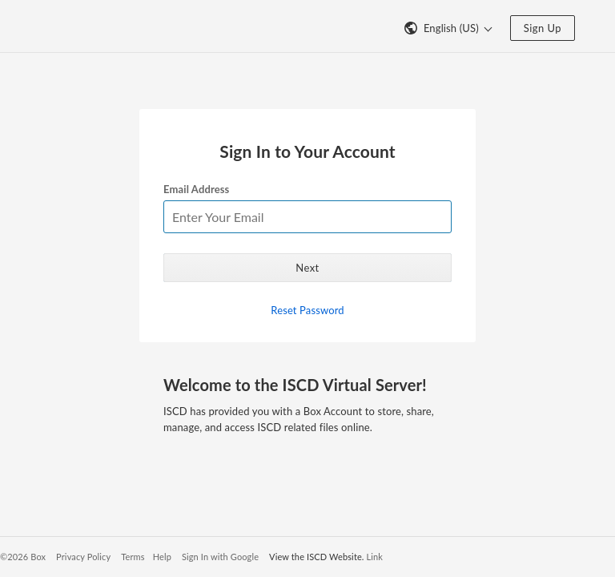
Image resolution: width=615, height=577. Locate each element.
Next (307, 267)
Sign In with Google (220, 556)
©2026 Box (23, 556)
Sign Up (542, 28)
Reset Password (307, 310)
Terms (132, 556)
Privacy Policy (83, 556)
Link (375, 556)
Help (162, 556)
